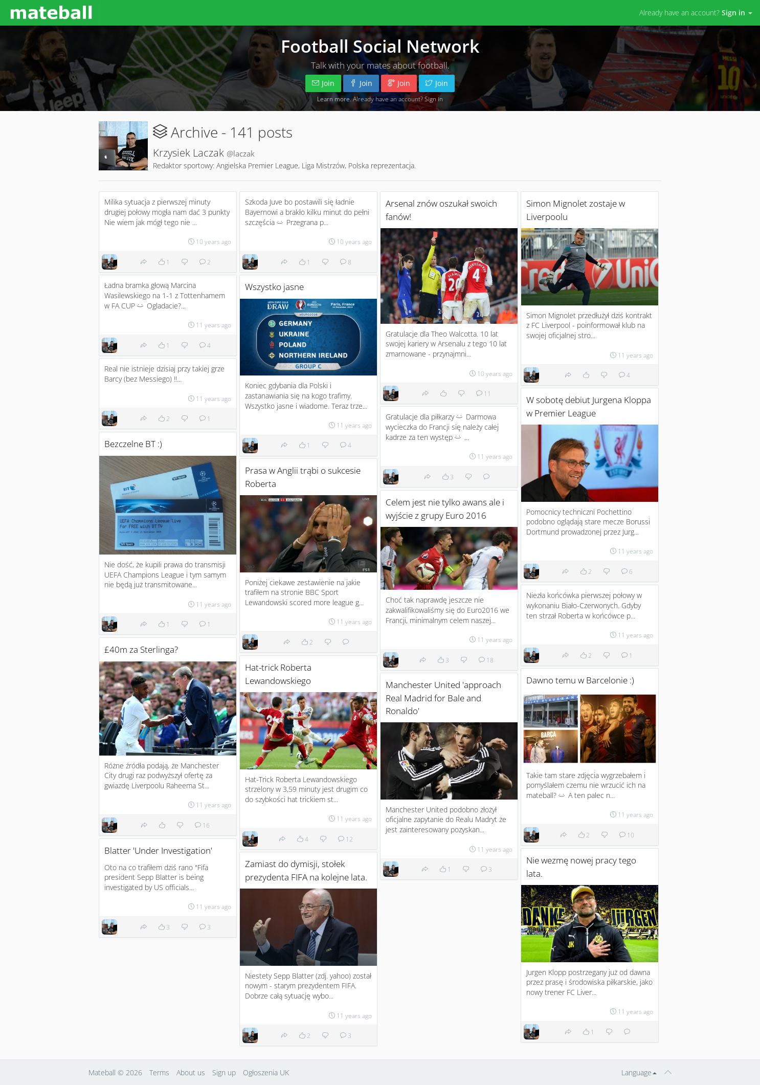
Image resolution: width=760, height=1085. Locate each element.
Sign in (433, 99)
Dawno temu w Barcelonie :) (580, 680)
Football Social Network (380, 46)
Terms (159, 1072)
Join (323, 83)
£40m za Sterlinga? (141, 649)
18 (486, 660)
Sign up (224, 1072)
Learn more (333, 99)
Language (639, 1072)
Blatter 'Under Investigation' (158, 850)
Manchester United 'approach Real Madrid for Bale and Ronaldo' (443, 697)
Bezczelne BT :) (133, 444)
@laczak (241, 153)
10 (626, 835)
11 (483, 393)
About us (190, 1072)
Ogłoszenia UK (266, 1072)
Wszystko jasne (274, 287)
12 (345, 839)
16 (202, 825)
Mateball (102, 1072)
